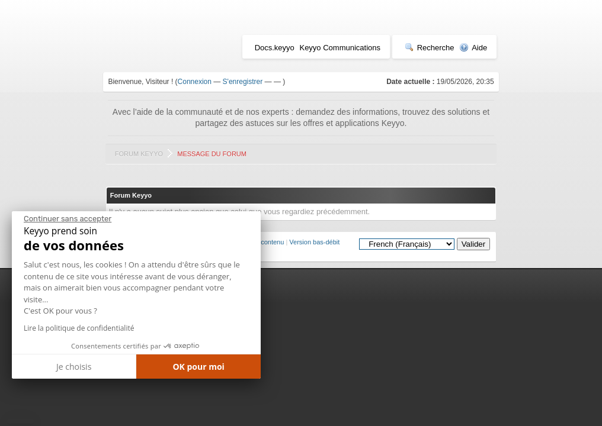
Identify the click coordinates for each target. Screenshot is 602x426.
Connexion (195, 82)
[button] (20, 421)
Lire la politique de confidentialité (79, 328)
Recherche (429, 47)
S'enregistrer (243, 82)
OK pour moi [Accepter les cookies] (198, 366)
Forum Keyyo (139, 153)
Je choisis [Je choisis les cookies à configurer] (73, 366)
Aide (473, 47)
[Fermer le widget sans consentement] (67, 219)
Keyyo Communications (339, 47)
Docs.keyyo (274, 47)
